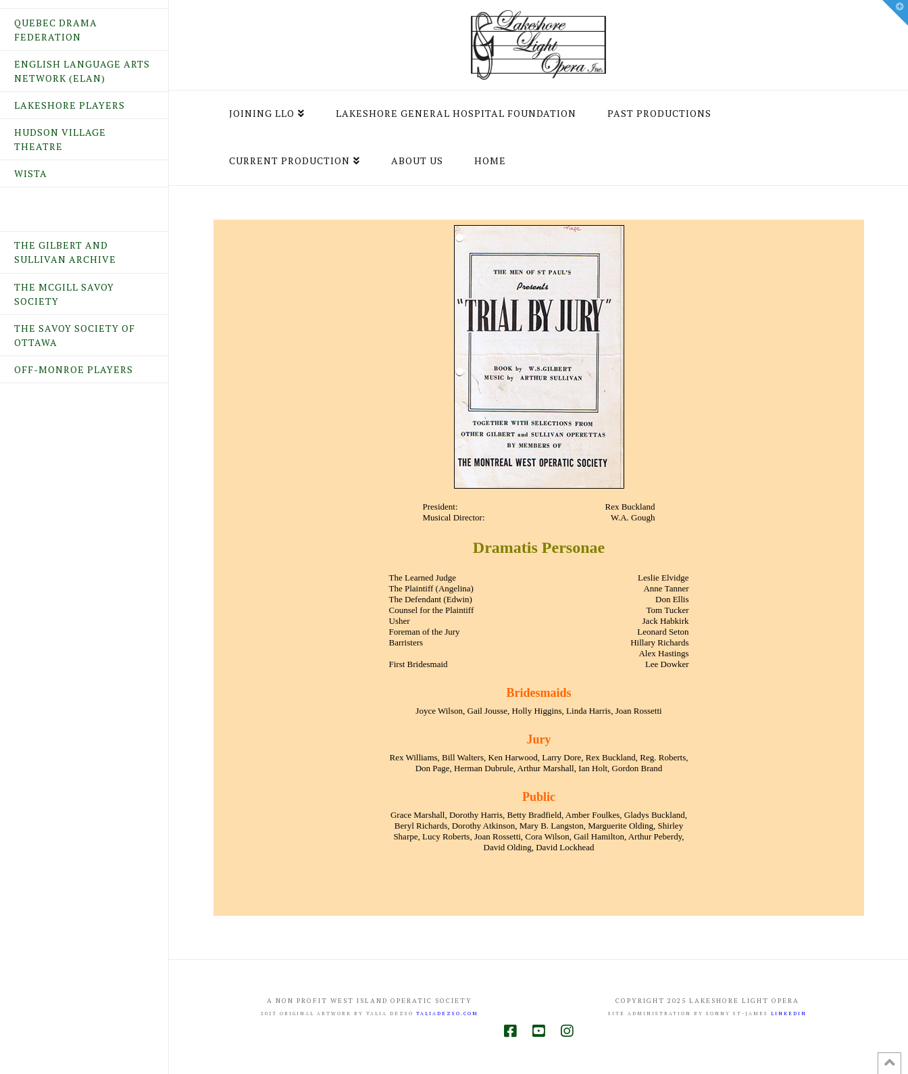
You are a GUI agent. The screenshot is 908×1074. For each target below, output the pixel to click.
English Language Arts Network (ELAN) (82, 70)
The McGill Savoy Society (64, 294)
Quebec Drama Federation (55, 29)
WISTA (30, 173)
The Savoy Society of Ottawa (74, 335)
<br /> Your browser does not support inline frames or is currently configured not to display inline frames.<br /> (538, 568)
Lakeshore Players (69, 105)
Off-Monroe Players (73, 369)
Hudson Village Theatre (60, 139)
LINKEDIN (789, 1013)
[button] (895, 13)
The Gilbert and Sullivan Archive (65, 252)
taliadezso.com (447, 1013)
